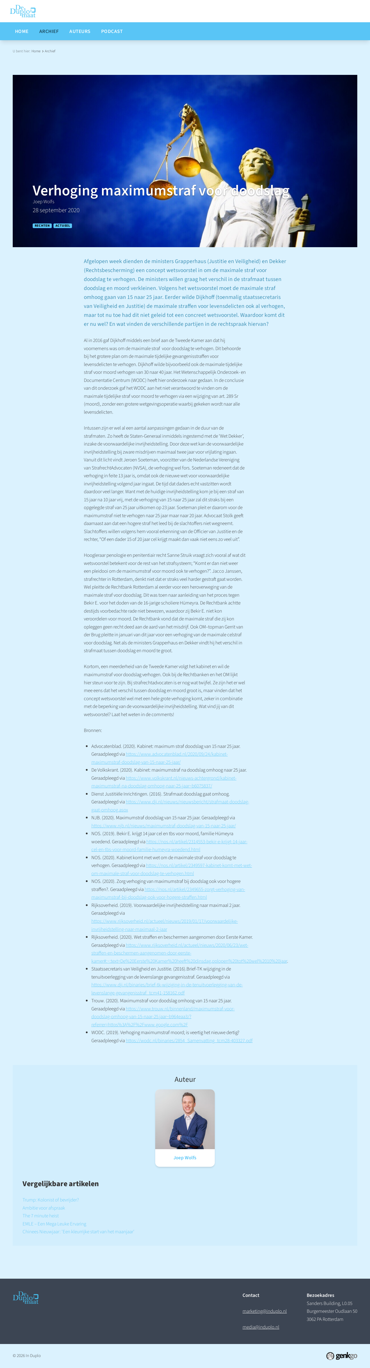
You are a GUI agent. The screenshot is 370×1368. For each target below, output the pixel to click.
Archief (50, 51)
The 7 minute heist (41, 1215)
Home (36, 51)
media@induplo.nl (261, 1327)
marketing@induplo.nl (265, 1311)
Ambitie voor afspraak (44, 1208)
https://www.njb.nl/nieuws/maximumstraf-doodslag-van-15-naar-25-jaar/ (163, 825)
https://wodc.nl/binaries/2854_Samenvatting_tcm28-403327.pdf (189, 1040)
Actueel (63, 225)
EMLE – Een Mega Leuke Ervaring (54, 1223)
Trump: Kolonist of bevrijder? (51, 1200)
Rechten (42, 225)
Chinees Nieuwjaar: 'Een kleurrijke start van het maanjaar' (78, 1231)
